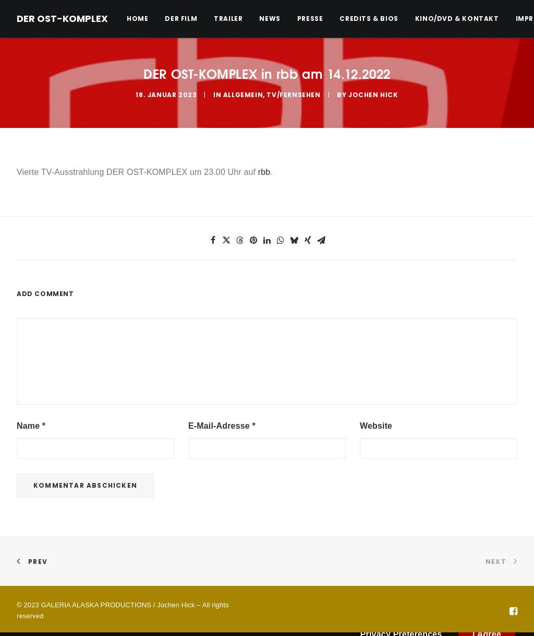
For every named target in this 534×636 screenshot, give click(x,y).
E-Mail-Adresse (222, 425)
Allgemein (243, 94)
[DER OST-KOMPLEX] (62, 18)
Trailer (228, 18)
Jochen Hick (373, 94)
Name (31, 425)
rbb (264, 172)
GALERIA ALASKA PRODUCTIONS (96, 605)
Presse (310, 18)
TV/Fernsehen (293, 94)
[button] (213, 240)
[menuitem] (141, 19)
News (269, 18)
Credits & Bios (368, 18)
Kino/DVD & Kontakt (457, 18)
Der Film (181, 18)
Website (376, 425)
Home (137, 18)
